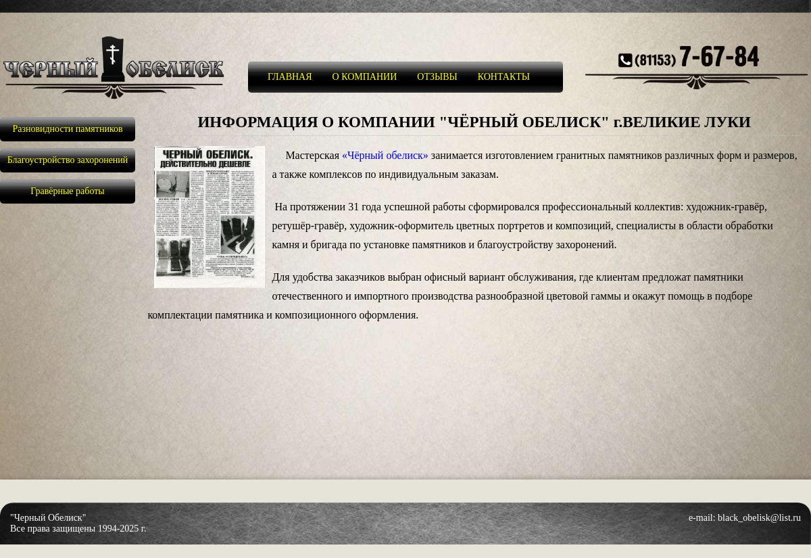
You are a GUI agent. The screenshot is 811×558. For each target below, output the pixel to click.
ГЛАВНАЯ (290, 77)
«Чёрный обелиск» (385, 155)
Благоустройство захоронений (67, 160)
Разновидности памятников (67, 129)
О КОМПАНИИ (365, 77)
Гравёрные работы (67, 191)
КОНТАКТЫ (504, 77)
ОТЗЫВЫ (437, 77)
